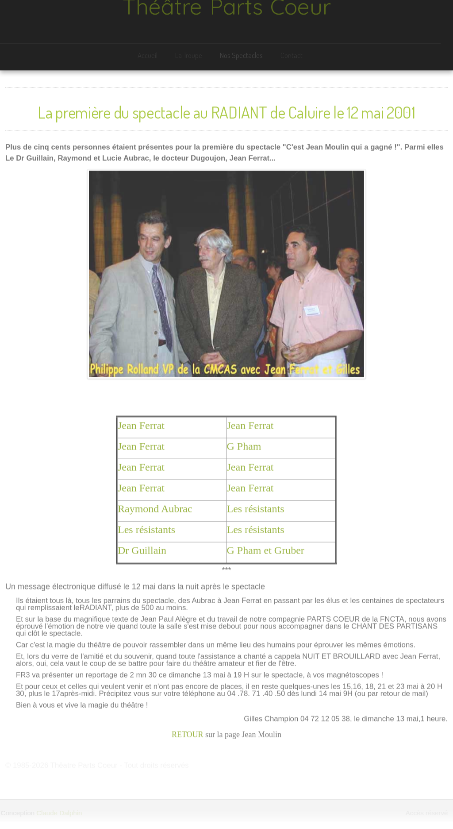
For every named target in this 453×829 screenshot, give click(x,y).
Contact (291, 55)
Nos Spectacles (240, 55)
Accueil (147, 55)
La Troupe (187, 55)
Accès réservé (427, 813)
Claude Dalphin (58, 813)
